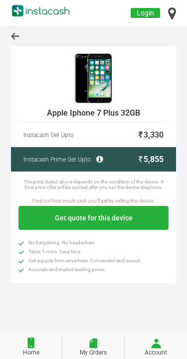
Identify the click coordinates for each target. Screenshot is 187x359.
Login (145, 13)
